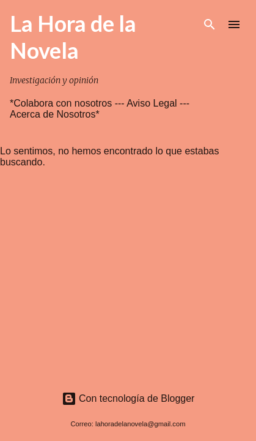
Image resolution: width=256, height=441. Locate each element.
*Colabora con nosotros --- (68, 103)
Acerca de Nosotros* (55, 114)
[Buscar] (209, 24)
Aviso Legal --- (157, 103)
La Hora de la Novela (73, 37)
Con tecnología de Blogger (128, 398)
